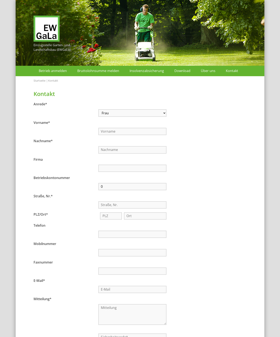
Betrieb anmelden (53, 70)
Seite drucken (201, 330)
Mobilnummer (45, 193)
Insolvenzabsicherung (147, 70)
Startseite (39, 80)
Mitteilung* (42, 226)
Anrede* (40, 104)
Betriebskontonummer (52, 149)
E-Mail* (39, 215)
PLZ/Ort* (41, 171)
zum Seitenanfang (231, 330)
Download (182, 70)
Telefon (39, 182)
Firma (38, 138)
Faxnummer (43, 204)
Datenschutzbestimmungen (118, 283)
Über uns (208, 70)
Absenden (100, 293)
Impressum (138, 330)
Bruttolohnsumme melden (98, 70)
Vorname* (42, 115)
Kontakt (232, 70)
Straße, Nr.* (43, 160)
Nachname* (43, 126)
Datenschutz (159, 330)
